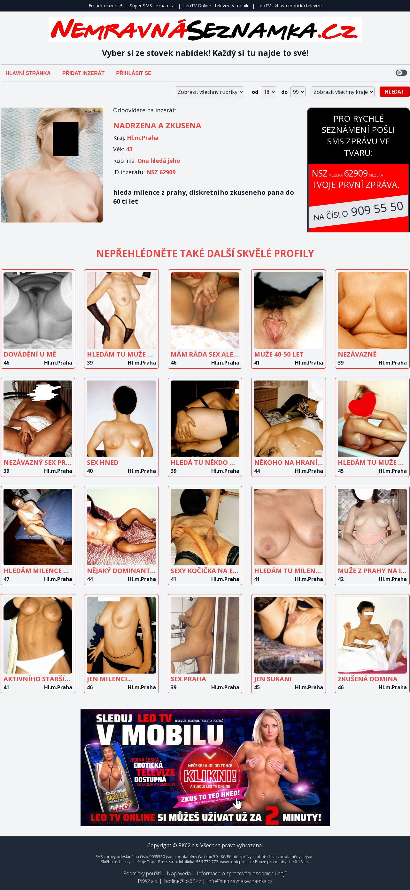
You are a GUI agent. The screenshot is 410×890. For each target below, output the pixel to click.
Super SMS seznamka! (152, 6)
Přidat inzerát (83, 73)
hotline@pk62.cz (182, 881)
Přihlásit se (133, 73)
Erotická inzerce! (105, 6)
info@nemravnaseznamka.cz (240, 881)
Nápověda (179, 873)
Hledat (395, 91)
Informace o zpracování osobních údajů (242, 873)
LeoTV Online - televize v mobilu (216, 6)
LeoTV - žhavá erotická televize (289, 6)
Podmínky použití (142, 873)
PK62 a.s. (148, 881)
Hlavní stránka (28, 73)
